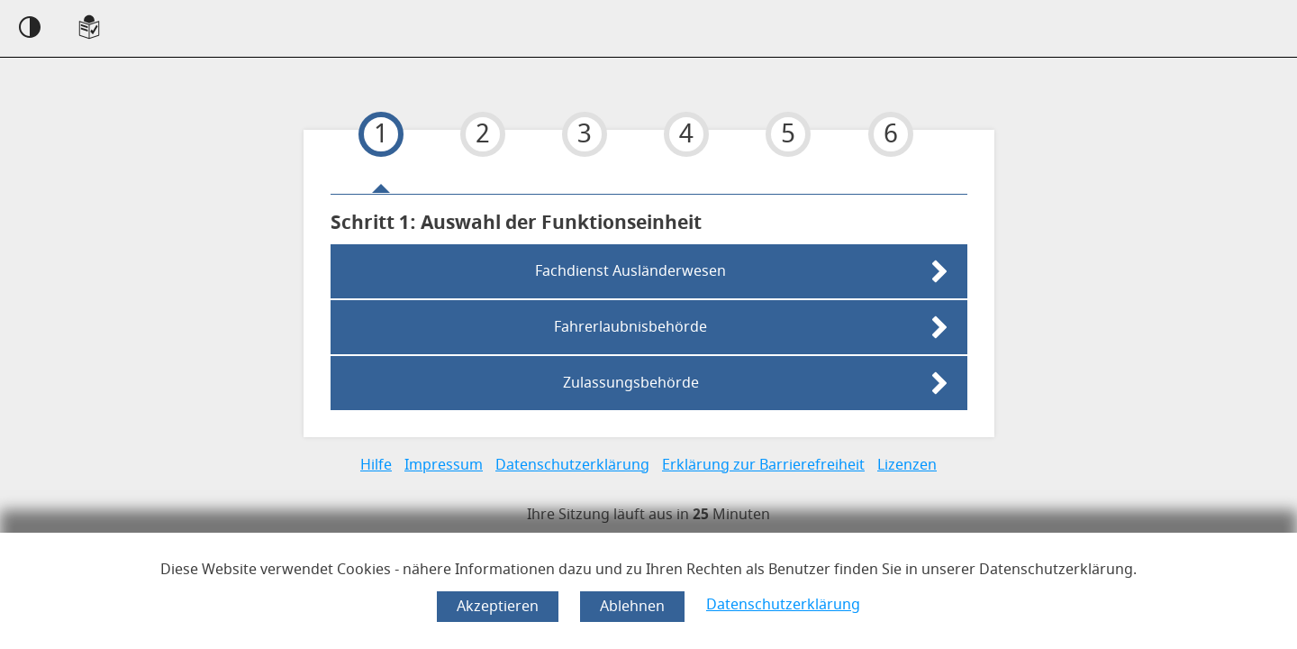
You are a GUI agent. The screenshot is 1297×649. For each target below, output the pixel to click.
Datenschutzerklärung (783, 605)
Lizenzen (907, 465)
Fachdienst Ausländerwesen (630, 271)
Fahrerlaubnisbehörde (630, 327)
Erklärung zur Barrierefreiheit (763, 465)
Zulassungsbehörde (631, 383)
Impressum (443, 465)
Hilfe (376, 465)
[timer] (648, 515)
